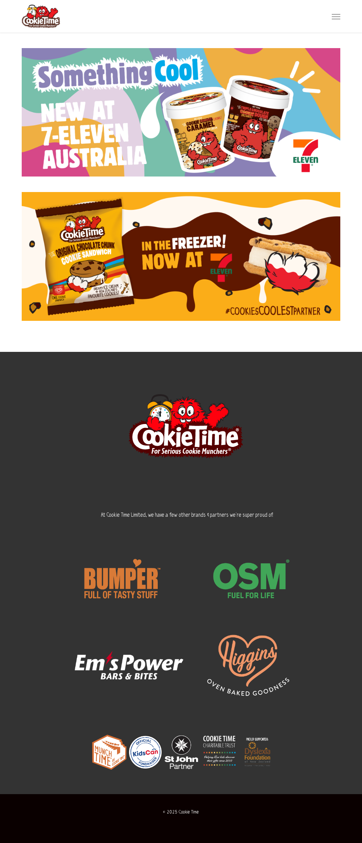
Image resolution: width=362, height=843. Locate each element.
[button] (336, 16)
